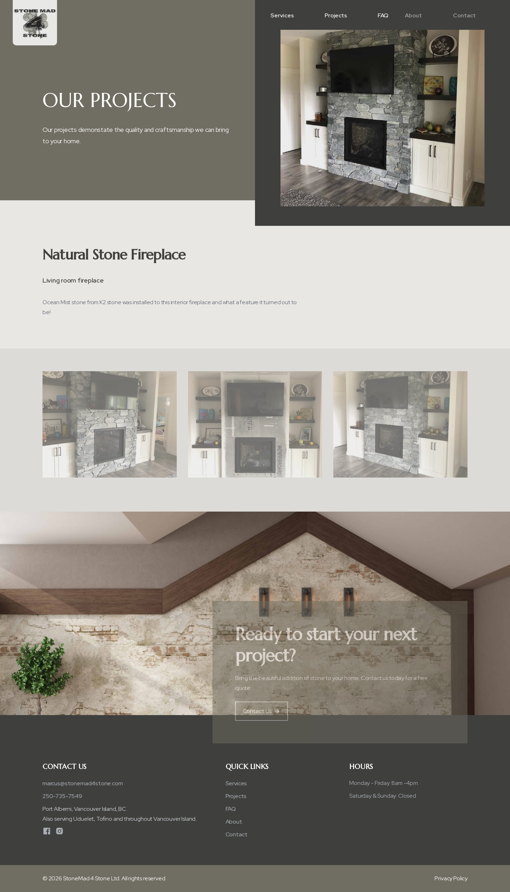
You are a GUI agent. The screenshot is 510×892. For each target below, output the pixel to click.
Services (281, 15)
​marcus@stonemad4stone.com (82, 783)
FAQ (380, 15)
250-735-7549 (62, 796)
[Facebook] (46, 831)
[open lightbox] (109, 426)
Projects (334, 15)
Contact (447, 15)
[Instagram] (59, 831)
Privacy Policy (451, 878)
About (396, 15)
